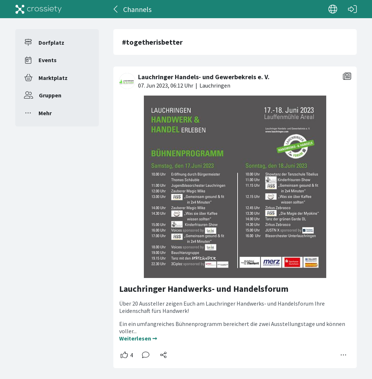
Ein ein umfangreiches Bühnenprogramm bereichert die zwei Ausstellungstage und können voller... (232, 327)
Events (48, 60)
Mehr (45, 113)
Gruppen (50, 95)
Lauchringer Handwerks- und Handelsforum (203, 288)
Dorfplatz (51, 42)
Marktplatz (53, 77)
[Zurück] (116, 9)
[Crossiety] (38, 9)
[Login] (352, 9)
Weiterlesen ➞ (138, 338)
